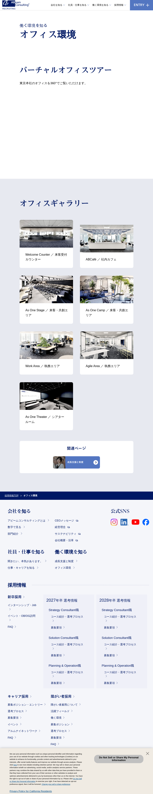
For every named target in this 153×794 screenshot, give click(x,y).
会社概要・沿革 (64, 540)
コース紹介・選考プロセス (67, 616)
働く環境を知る (100, 5)
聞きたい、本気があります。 (25, 561)
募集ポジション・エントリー (25, 704)
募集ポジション (60, 724)
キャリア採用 (18, 696)
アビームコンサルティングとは (27, 520)
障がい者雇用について (64, 704)
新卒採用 (15, 597)
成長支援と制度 (64, 561)
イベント (13, 724)
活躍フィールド (60, 711)
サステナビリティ (66, 533)
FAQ (10, 626)
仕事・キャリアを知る (21, 567)
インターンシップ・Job (22, 605)
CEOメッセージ (65, 520)
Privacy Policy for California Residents (31, 791)
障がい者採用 (61, 696)
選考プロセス (16, 711)
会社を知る (56, 5)
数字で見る (15, 527)
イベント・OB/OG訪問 (21, 615)
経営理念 (60, 527)
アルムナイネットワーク (22, 730)
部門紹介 (13, 533)
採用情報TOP (11, 495)
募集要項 (56, 627)
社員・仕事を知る (77, 5)
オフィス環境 (63, 567)
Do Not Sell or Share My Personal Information (119, 759)
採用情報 (118, 5)
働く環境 (56, 717)
